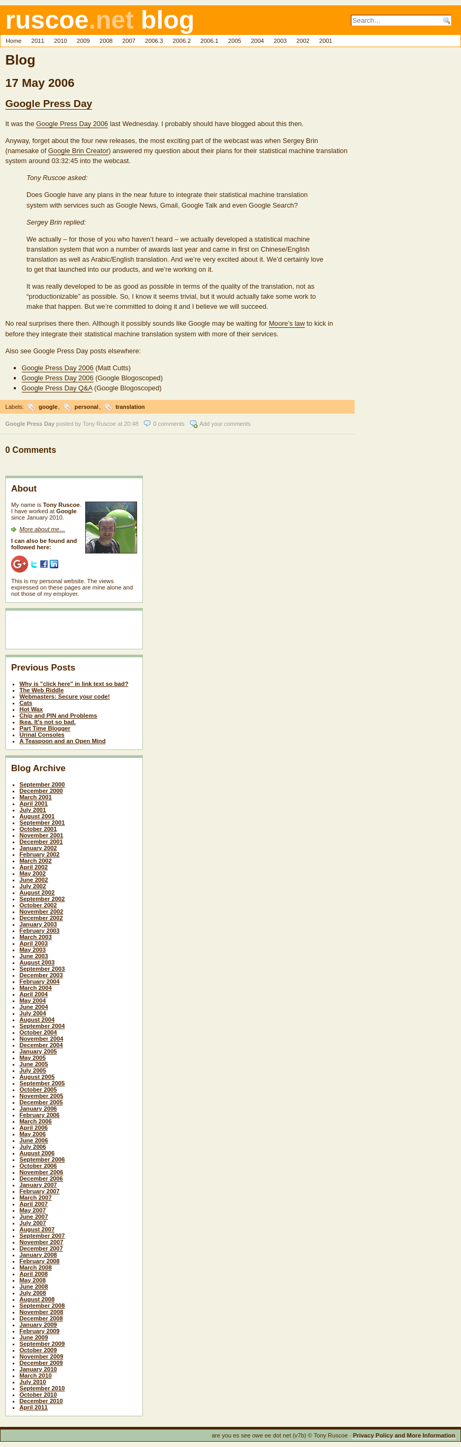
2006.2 (182, 41)
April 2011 (34, 1407)
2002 (303, 41)
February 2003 (40, 930)
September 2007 (42, 1235)
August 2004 (37, 1019)
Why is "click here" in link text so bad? (74, 684)
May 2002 (33, 873)
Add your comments (225, 424)
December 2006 (41, 1178)
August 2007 (37, 1229)
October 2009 (38, 1350)
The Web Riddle (42, 690)
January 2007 (38, 1185)
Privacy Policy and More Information (404, 1435)
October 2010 (38, 1394)
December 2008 (41, 1318)
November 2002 (42, 911)
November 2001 (42, 835)
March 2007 (36, 1197)
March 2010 (36, 1375)
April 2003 (34, 943)
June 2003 (34, 956)
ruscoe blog (99, 20)
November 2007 (42, 1242)
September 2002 (42, 899)
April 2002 (34, 867)
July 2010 (33, 1382)
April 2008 (34, 1274)
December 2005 (41, 1102)
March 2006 (36, 1121)
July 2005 (33, 1070)
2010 (60, 41)
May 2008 (33, 1280)
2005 (234, 41)
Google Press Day (48, 103)
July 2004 (33, 1013)
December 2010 (41, 1401)
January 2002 (38, 848)
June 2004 (34, 1007)
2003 (280, 41)
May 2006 (33, 1134)
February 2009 (40, 1331)
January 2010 (38, 1369)
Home (14, 41)
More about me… (42, 529)
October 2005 (38, 1089)
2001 (325, 41)
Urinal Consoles (42, 734)
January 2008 (38, 1255)
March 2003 (36, 937)
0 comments (169, 424)
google (48, 407)
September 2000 (42, 784)
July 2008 (33, 1293)
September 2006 (42, 1159)
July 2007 (33, 1223)
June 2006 (34, 1140)
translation (130, 407)
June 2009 (34, 1337)
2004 (257, 41)
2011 (37, 41)
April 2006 (34, 1127)
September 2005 (42, 1083)
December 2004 (41, 1045)
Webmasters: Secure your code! (65, 696)
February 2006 (40, 1115)
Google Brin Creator (78, 151)
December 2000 (41, 791)
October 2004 (38, 1032)
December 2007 (41, 1248)
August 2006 (37, 1153)
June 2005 (34, 1064)
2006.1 (210, 41)
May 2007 (33, 1210)
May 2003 (33, 949)
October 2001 (38, 829)
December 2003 (41, 975)
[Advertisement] (73, 632)
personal (86, 407)
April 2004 (34, 994)
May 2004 (33, 1000)
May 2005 (33, 1058)
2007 (128, 41)
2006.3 (154, 41)
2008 (106, 41)
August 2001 (37, 816)
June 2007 (34, 1216)
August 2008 (37, 1299)
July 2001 (33, 810)
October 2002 (38, 905)
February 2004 (40, 981)
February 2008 (40, 1261)
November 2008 (42, 1312)
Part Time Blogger (45, 728)
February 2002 (40, 854)
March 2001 (36, 797)
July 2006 (33, 1147)
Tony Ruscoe (99, 424)
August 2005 (37, 1077)
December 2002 (41, 918)
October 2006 (38, 1166)
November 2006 (42, 1172)
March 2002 (36, 861)
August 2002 (37, 892)
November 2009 (42, 1356)
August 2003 (37, 962)
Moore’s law (287, 323)
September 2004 (42, 1026)
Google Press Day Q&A (57, 388)
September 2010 (42, 1388)
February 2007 (40, 1191)
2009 (83, 41)
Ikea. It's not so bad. (48, 722)
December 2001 (41, 841)
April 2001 (34, 803)
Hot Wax (31, 709)
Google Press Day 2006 (72, 124)
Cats (26, 703)
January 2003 (38, 924)
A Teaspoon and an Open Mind (63, 741)
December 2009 (41, 1363)
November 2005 (42, 1096)
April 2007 (34, 1204)
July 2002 (33, 886)
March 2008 (36, 1267)
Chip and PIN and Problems (58, 715)
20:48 (131, 424)
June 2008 (34, 1286)
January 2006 (38, 1108)
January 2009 (38, 1324)
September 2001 (42, 822)
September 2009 (42, 1344)
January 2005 (38, 1051)
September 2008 (42, 1305)
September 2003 (42, 969)
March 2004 (36, 988)
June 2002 (34, 880)
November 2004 (42, 1038)
